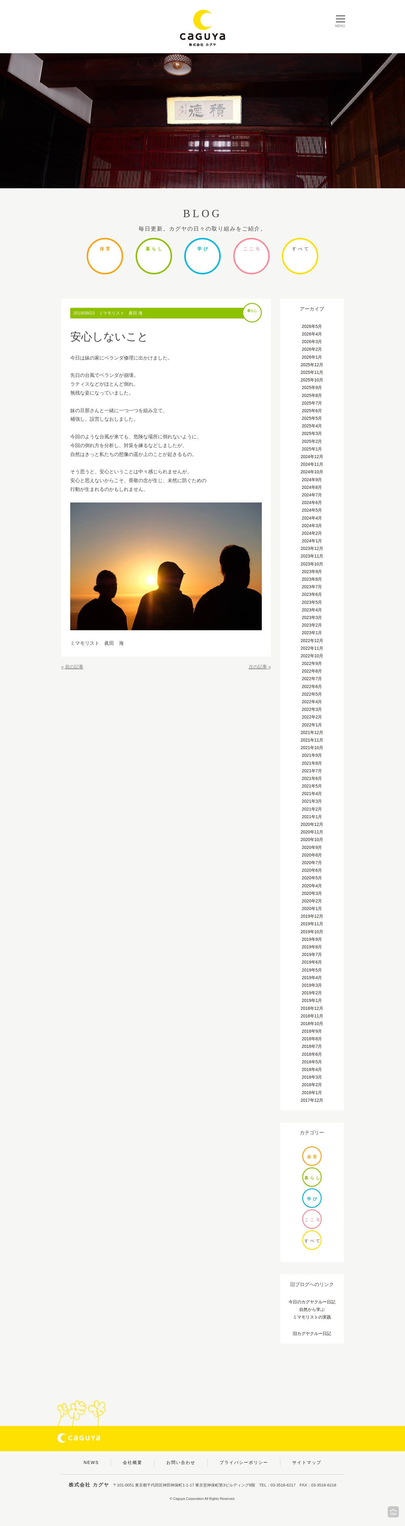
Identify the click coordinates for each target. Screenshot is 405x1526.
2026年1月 (312, 357)
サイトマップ (306, 1462)
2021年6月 (312, 778)
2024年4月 (312, 518)
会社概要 (132, 1462)
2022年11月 (312, 648)
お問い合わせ (181, 1462)
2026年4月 (312, 334)
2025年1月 (312, 449)
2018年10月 (312, 1023)
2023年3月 (312, 617)
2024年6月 (312, 502)
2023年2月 (312, 625)
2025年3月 (312, 433)
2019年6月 (312, 962)
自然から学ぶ (312, 1309)
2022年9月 (312, 663)
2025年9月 (312, 387)
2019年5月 (312, 970)
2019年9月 (312, 939)
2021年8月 (312, 763)
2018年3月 (312, 1077)
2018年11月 (312, 1015)
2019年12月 (312, 916)
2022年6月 (312, 686)
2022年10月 (312, 655)
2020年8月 (312, 855)
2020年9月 (312, 847)
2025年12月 (312, 364)
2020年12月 (312, 824)
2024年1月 (312, 540)
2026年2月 (312, 349)
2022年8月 (312, 671)
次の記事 (257, 666)
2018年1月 (312, 1092)
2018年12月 (312, 1008)
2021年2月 (312, 809)
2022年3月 (312, 709)
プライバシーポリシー (244, 1462)
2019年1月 (312, 1000)
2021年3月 (312, 801)
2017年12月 (312, 1100)
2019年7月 (312, 954)
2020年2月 (312, 901)
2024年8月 (312, 487)
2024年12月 (312, 456)
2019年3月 (312, 985)
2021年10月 (312, 747)
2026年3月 (312, 341)
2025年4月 (312, 425)
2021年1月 (312, 816)
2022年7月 (312, 678)
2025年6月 (312, 410)
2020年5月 (312, 877)
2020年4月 (312, 885)
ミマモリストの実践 (312, 1317)
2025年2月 (312, 441)
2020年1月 (312, 908)
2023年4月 (312, 609)
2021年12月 (312, 732)
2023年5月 (312, 602)
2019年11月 (312, 923)
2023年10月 (312, 563)
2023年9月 (312, 571)
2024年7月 (312, 494)
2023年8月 (312, 579)
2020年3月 (312, 893)
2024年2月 (312, 533)
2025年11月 (312, 372)
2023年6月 (312, 594)
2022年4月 (312, 701)
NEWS (91, 1462)
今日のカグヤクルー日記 (312, 1301)
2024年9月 (312, 479)
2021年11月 (312, 740)
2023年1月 (312, 632)
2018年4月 (312, 1069)
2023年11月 (312, 556)
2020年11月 (312, 831)
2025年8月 (312, 395)
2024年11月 (312, 464)
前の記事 (75, 666)
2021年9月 (312, 755)
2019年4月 (312, 977)
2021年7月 (312, 770)
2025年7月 (312, 403)
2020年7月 (312, 862)
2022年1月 (312, 724)
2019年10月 (312, 931)
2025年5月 (312, 418)
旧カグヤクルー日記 (312, 1333)
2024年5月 (312, 510)
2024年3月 (312, 525)
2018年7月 (312, 1046)
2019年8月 (312, 946)
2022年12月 (312, 640)
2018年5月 (312, 1061)
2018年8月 (312, 1038)
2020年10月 (312, 839)
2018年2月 (312, 1084)
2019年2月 (312, 992)
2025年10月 (312, 379)
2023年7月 (312, 586)
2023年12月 (312, 548)
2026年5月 (312, 326)
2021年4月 (312, 793)
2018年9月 (312, 1031)
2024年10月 (312, 471)
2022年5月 (312, 694)
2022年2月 (312, 716)
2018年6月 (312, 1054)
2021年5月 (312, 786)
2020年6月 (312, 870)
